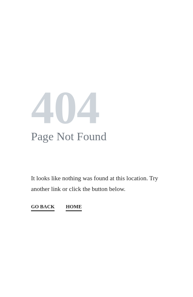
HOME (74, 207)
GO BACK (43, 207)
